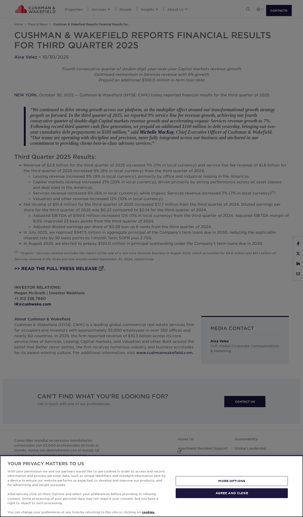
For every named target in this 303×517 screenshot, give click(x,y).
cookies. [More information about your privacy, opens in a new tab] (148, 512)
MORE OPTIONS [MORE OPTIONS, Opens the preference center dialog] (231, 481)
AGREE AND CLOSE (232, 493)
